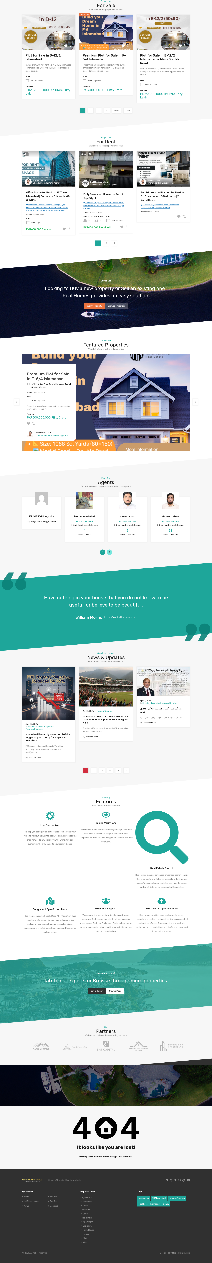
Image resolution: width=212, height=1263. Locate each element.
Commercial (87, 1201)
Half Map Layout (31, 1201)
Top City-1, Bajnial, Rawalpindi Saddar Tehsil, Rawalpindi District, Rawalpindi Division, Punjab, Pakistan (103, 206)
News (26, 1206)
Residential (87, 1218)
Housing (146, 703)
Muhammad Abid (84, 516)
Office (85, 1205)
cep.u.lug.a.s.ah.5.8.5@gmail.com (41, 521)
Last (128, 111)
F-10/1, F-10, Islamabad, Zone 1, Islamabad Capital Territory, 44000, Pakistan (160, 206)
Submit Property (94, 306)
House (86, 1234)
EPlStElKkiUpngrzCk (41, 516)
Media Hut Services (181, 1253)
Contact (54, 1206)
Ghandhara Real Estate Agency (46, 183)
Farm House (88, 1230)
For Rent (54, 1201)
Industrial (86, 1210)
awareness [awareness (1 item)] (144, 1198)
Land (85, 1214)
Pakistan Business (34, 729)
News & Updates (46, 726)
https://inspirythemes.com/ (119, 617)
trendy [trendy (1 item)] (166, 1204)
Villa (85, 1242)
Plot (85, 1238)
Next (116, 111)
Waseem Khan (39, 180)
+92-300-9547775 (127, 521)
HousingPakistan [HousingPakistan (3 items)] (177, 1198)
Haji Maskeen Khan (99, 182)
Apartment (88, 1222)
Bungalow (87, 1226)
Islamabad (32, 726)
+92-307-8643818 (84, 521)
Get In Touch (97, 991)
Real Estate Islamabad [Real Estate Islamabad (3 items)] (149, 1204)
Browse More (114, 991)
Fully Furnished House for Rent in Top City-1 (103, 196)
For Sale (53, 1197)
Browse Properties (116, 306)
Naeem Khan (127, 516)
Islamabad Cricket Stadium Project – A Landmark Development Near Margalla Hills (106, 719)
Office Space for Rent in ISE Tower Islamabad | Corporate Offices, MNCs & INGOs (48, 196)
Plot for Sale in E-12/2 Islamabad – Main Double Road (160, 59)
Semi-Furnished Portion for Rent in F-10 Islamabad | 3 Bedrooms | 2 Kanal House (162, 196)
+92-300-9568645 (170, 521)
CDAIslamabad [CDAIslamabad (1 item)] (159, 1198)
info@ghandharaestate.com (85, 525)
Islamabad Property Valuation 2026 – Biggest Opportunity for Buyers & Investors (48, 737)
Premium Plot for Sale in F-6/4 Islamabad (104, 57)
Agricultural (87, 1197)
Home (26, 1197)
